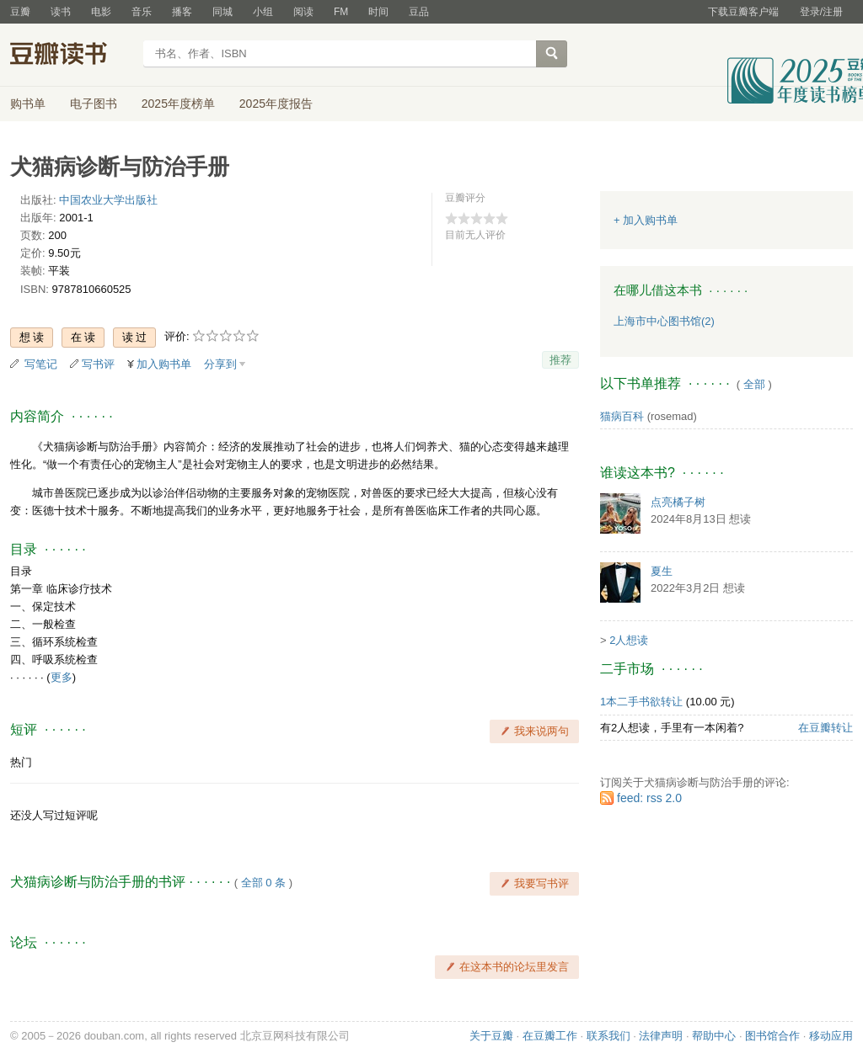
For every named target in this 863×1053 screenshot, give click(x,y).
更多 (61, 677)
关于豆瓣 (491, 1035)
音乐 (141, 12)
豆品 (419, 12)
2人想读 (628, 640)
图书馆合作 (772, 1035)
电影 (101, 12)
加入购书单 (164, 364)
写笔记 (40, 364)
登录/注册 (821, 12)
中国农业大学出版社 (108, 200)
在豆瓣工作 (550, 1035)
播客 (182, 12)
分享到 (220, 364)
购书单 (28, 103)
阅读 (303, 12)
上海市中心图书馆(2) (664, 321)
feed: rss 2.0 (649, 798)
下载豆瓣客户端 (743, 12)
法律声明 (661, 1035)
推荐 (560, 360)
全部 (754, 384)
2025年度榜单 (178, 103)
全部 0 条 (263, 882)
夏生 (662, 571)
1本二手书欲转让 (641, 701)
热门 (21, 762)
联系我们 (608, 1035)
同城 (222, 12)
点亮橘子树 (678, 502)
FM (341, 12)
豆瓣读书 (71, 55)
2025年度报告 (276, 103)
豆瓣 (20, 12)
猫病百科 (622, 416)
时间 (378, 12)
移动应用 (831, 1035)
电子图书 (93, 103)
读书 (61, 12)
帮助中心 (714, 1035)
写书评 (98, 364)
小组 (263, 12)
